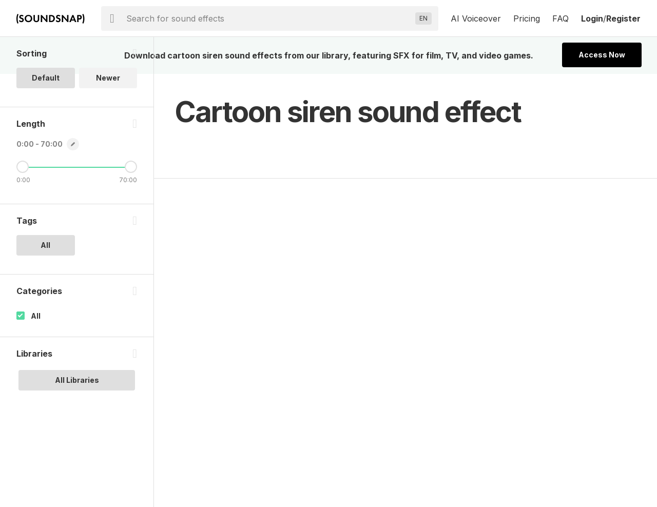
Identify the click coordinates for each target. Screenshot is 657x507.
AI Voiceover (476, 18)
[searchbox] (268, 18)
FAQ (560, 18)
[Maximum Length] (131, 167)
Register (623, 18)
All (36, 315)
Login (592, 18)
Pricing (526, 18)
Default (46, 77)
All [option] (45, 245)
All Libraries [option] (77, 380)
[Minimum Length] (22, 167)
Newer (108, 77)
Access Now (601, 54)
